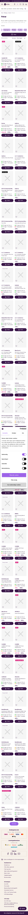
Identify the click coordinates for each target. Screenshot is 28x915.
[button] (25, 8)
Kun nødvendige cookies (14, 484)
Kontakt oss (7, 865)
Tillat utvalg (14, 480)
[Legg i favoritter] (3, 53)
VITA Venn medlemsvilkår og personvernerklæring (10, 903)
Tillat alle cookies (14, 475)
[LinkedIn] (15, 853)
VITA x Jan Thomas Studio (10, 892)
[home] (7, 4)
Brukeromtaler (7, 877)
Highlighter (7, 30)
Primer (13, 12)
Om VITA (6, 884)
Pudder (20, 30)
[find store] (14, 4)
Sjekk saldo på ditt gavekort (10, 871)
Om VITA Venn (7, 901)
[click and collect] (23, 4)
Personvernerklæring (9, 906)
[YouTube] (19, 853)
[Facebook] (8, 853)
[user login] (17, 4)
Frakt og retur (7, 869)
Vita (2, 12)
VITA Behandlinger (8, 894)
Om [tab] (23, 433)
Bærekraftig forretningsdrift (10, 888)
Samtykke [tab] (5, 433)
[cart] (26, 4)
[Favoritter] (20, 4)
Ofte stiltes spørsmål (9, 867)
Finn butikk (6, 886)
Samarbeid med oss (8, 890)
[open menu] (2, 4)
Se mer (3, 25)
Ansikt (9, 12)
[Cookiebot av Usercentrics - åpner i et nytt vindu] (20, 429)
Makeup (5, 12)
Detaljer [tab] (14, 433)
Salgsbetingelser (8, 875)
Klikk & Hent (7, 873)
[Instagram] (11, 853)
